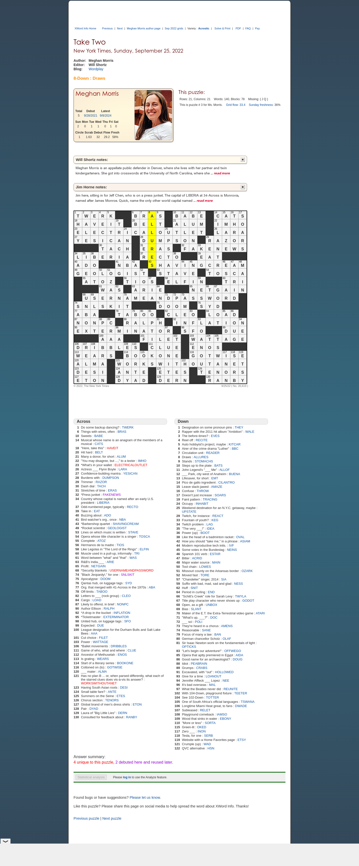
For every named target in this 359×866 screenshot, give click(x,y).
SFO (127, 621)
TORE (204, 575)
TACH (101, 486)
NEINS (232, 550)
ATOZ (101, 541)
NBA (122, 519)
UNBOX (211, 605)
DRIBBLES (119, 646)
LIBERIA (103, 503)
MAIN (216, 562)
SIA (223, 579)
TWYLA (240, 596)
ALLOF (224, 470)
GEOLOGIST (117, 528)
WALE (249, 431)
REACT (217, 516)
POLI (198, 622)
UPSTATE (189, 511)
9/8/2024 (105, 115)
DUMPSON (110, 478)
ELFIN (144, 549)
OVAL (240, 537)
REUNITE (231, 689)
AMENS (227, 626)
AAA (94, 633)
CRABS (201, 668)
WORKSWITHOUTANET (99, 683)
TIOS (120, 545)
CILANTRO (226, 482)
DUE (100, 625)
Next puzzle (111, 818)
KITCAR (235, 444)
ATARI (260, 613)
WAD (207, 744)
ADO (107, 515)
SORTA (210, 723)
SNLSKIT (127, 575)
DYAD (94, 709)
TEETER (240, 693)
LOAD (96, 600)
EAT (97, 511)
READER (213, 453)
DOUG (238, 659)
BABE (98, 436)
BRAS (121, 431)
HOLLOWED (224, 672)
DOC (213, 617)
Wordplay (96, 69)
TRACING (210, 499)
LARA (123, 469)
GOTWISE (114, 667)
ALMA (102, 671)
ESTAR (215, 554)
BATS (218, 465)
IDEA (210, 528)
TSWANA (248, 702)
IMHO (142, 461)
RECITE (202, 440)
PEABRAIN (199, 663)
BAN (217, 634)
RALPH (109, 608)
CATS (99, 444)
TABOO (101, 591)
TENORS (112, 700)
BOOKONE (125, 663)
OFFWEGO (232, 651)
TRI (136, 553)
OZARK (247, 571)
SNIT (194, 588)
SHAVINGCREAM (126, 524)
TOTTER (212, 697)
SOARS (220, 495)
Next (120, 28)
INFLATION (122, 613)
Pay (257, 28)
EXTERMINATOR (116, 617)
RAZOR (101, 482)
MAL (212, 685)
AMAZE (216, 487)
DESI (124, 687)
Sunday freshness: (261, 105)
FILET (103, 638)
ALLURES (201, 457)
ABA (152, 587)
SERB (208, 735)
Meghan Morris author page (144, 28)
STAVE (133, 532)
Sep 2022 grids (174, 28)
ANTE (112, 692)
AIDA (239, 655)
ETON (137, 704)
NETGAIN (98, 566)
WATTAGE (100, 642)
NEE (226, 680)
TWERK (128, 427)
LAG (209, 524)
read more (222, 172)
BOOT (205, 533)
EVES (215, 436)
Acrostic (203, 28)
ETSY (242, 740)
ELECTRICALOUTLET (130, 465)
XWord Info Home (85, 28)
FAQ (248, 28)
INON (202, 731)
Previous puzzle (86, 818)
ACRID (197, 558)
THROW (203, 491)
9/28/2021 (90, 115)
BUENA (234, 474)
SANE (206, 630)
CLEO (126, 596)
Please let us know (145, 797)
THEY (239, 427)
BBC (235, 448)
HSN (210, 748)
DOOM (105, 579)
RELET (205, 710)
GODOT (248, 600)
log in (127, 777)
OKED (201, 727)
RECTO (132, 507)
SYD (128, 583)
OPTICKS (189, 647)
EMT (214, 478)
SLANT (196, 609)
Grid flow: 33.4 (235, 105)
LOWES (205, 567)
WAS (133, 558)
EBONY (225, 719)
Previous (107, 28)
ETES (121, 696)
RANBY (131, 717)
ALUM (121, 456)
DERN (122, 713)
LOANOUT (213, 676)
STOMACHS (204, 461)
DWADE (241, 706)
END (211, 592)
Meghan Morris (97, 93)
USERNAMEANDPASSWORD (132, 570)
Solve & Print (222, 28)
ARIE (110, 562)
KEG (214, 520)
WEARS (103, 659)
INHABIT (202, 503)
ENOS (122, 654)
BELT (99, 452)
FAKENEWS (112, 495)
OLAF (227, 639)
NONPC (123, 604)
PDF (238, 28)
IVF (231, 545)
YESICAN (130, 473)
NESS (238, 583)
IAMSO (222, 714)
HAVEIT (112, 448)
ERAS (112, 490)
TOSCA (144, 536)
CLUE (132, 650)
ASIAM (245, 541)
